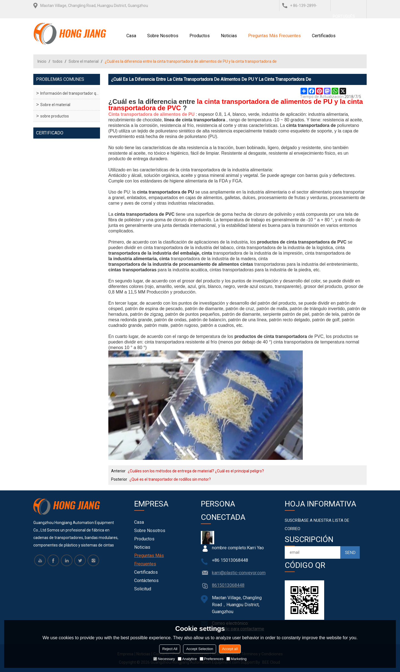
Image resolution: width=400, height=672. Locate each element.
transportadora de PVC (144, 108)
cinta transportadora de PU (165, 192)
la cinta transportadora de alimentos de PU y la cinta (280, 101)
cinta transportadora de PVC (144, 214)
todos (57, 61)
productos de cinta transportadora (270, 336)
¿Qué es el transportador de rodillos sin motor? (170, 479)
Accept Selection (199, 649)
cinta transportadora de (311, 125)
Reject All (169, 649)
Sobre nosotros (162, 35)
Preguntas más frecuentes (274, 35)
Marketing (236, 659)
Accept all (230, 649)
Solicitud (142, 588)
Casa (131, 35)
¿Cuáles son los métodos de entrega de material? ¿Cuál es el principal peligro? (196, 471)
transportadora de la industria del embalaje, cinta (160, 253)
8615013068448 (228, 585)
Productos (199, 35)
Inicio (42, 61)
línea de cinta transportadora (194, 119)
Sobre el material (84, 61)
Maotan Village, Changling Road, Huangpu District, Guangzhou (94, 5)
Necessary (164, 659)
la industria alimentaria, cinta (139, 258)
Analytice (187, 659)
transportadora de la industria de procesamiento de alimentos (173, 264)
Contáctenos (146, 580)
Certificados (324, 35)
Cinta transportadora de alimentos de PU (151, 114)
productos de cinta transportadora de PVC (301, 242)
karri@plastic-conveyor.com (239, 572)
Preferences (212, 659)
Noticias (229, 35)
